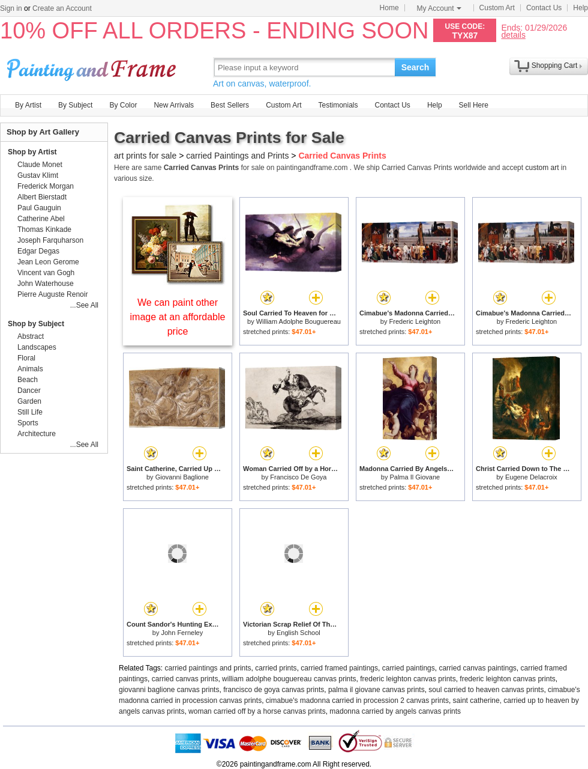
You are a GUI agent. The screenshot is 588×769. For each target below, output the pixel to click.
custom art (542, 167)
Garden (29, 401)
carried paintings (408, 668)
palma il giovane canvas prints (376, 689)
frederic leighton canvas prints (407, 679)
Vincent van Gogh (45, 273)
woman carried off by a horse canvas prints (257, 711)
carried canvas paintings (477, 668)
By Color (123, 105)
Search (415, 67)
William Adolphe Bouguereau (298, 321)
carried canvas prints (185, 679)
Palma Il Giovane (414, 477)
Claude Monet (39, 164)
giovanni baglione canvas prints (169, 689)
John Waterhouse (45, 283)
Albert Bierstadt (42, 197)
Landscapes (36, 347)
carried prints (275, 668)
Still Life (30, 412)
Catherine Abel (41, 218)
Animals (30, 369)
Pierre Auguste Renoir (52, 294)
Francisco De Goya (298, 477)
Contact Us (544, 8)
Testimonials (338, 105)
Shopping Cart (555, 65)
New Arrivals (174, 105)
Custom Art (497, 8)
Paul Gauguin (39, 208)
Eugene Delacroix (531, 477)
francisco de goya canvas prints (273, 689)
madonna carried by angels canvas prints (395, 711)
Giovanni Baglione (182, 477)
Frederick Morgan (45, 186)
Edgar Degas (38, 251)
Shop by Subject (36, 324)
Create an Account (62, 8)
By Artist (28, 105)
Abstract (30, 336)
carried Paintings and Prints (237, 155)
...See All (84, 305)
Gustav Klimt (37, 175)
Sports (27, 423)
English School (298, 632)
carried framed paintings (339, 668)
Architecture (36, 434)
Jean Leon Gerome (48, 262)
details (513, 34)
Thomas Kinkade (44, 229)
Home (389, 8)
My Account (439, 8)
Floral (26, 358)
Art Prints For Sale (93, 67)
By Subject (75, 105)
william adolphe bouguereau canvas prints (289, 679)
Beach (27, 379)
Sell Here (473, 105)
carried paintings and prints (208, 668)
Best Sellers (230, 105)
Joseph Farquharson (50, 240)
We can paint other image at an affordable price (178, 316)
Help (580, 8)
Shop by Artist (32, 152)
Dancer (29, 390)
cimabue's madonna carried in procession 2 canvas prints (357, 700)
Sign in (11, 8)
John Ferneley (182, 632)
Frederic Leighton (415, 321)
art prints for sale (145, 155)
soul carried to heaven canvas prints (486, 689)
